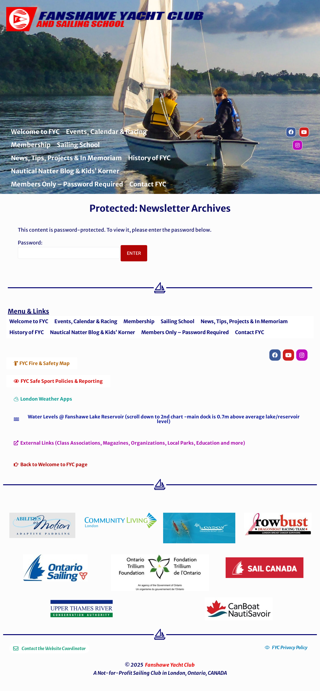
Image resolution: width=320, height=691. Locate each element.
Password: (69, 249)
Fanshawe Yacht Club (170, 665)
